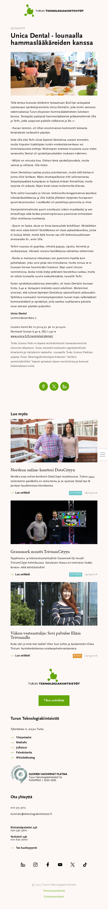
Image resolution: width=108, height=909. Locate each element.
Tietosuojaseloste (54, 891)
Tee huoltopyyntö (26, 848)
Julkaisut (21, 747)
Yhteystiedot (23, 737)
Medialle (21, 742)
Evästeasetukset (54, 896)
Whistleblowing (25, 757)
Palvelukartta (24, 752)
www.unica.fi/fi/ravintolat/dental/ (32, 336)
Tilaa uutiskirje (54, 700)
